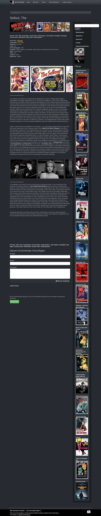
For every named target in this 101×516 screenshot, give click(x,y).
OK (89, 512)
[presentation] (23, 292)
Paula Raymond (38, 37)
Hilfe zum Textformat (62, 281)
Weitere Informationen (24, 514)
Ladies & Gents (68, 2)
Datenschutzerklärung (82, 46)
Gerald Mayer (25, 35)
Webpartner (79, 36)
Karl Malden (57, 35)
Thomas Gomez (14, 37)
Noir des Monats (54, 2)
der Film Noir (19, 2)
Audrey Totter (29, 37)
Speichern (14, 301)
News (28, 2)
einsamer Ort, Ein (81, 284)
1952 (20, 35)
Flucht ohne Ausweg (82, 396)
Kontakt (78, 42)
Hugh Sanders (42, 35)
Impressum (79, 39)
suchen (78, 29)
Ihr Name (12, 253)
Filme (44, 2)
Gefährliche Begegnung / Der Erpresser (81, 351)
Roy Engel (63, 35)
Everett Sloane (33, 35)
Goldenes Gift (80, 221)
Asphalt (78, 200)
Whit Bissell (22, 37)
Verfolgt (78, 437)
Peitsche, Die (79, 133)
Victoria (78, 242)
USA (16, 35)
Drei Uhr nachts (80, 92)
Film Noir (36, 2)
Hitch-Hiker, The (80, 262)
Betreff (12, 260)
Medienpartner (80, 32)
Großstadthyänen (81, 113)
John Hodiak (50, 35)
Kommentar (13, 267)
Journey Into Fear (81, 416)
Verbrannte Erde (80, 481)
